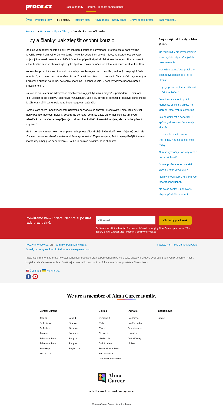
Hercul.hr (133, 333)
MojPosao (133, 318)
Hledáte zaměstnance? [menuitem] (111, 6)
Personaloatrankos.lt (109, 348)
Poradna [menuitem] (91, 6)
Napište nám (164, 244)
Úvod (29, 19)
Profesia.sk (45, 323)
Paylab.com (75, 348)
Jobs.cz (43, 318)
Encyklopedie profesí (142, 19)
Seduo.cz (74, 328)
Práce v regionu (167, 19)
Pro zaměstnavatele (186, 244)
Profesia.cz (45, 328)
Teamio (72, 323)
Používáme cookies (37, 244)
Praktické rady (43, 19)
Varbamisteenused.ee (110, 358)
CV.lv (101, 323)
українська (50, 270)
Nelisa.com (45, 353)
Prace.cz (31, 31)
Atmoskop (45, 348)
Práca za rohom (48, 338)
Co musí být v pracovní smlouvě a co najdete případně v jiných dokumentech (177, 57)
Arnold (72, 318)
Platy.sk (73, 343)
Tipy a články (62, 19)
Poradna (45, 31)
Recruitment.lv (106, 353)
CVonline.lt (104, 318)
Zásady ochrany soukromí (41, 249)
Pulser (131, 343)
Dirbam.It (103, 333)
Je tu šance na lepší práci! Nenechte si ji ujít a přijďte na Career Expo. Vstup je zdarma (176, 104)
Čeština (32, 270)
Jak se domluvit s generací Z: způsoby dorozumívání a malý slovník (176, 122)
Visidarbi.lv (104, 338)
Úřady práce (119, 19)
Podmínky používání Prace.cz (141, 231)
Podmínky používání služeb (70, 244)
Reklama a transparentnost (73, 249)
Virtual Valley (135, 338)
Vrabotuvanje (135, 328)
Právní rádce (101, 19)
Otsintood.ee (105, 343)
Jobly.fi (161, 318)
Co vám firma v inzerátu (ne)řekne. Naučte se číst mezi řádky (177, 139)
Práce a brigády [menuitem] (74, 6)
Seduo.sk (74, 333)
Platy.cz (73, 338)
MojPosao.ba (135, 323)
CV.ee (102, 328)
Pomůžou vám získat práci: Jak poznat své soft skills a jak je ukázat (177, 74)
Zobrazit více (117, 231)
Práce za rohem (48, 343)
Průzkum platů (82, 19)
